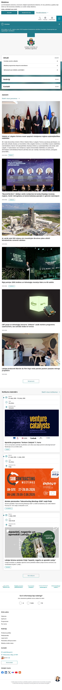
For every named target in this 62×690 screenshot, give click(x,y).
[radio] (21, 603)
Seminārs (8, 567)
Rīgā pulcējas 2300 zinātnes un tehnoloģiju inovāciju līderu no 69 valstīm (28, 282)
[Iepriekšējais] (3, 586)
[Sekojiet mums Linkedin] (6, 672)
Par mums (4, 624)
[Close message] (59, 24)
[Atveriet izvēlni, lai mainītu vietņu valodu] (45, 19)
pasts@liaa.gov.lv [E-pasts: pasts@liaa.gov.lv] (7, 652)
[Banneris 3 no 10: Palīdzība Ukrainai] (31, 586)
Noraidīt (9, 12)
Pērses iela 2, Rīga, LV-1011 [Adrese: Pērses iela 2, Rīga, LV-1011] (10, 654)
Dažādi (7, 449)
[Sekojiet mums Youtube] (16, 672)
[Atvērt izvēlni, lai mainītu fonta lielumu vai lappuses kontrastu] (52, 19)
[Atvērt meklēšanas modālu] (40, 19)
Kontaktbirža (8, 508)
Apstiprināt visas (26, 12)
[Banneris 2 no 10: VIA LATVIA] (19, 586)
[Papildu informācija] (9, 657)
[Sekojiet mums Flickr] (13, 672)
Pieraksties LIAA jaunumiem (8, 640)
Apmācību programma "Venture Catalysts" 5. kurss (23, 442)
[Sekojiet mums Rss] (20, 672)
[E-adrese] (4, 657)
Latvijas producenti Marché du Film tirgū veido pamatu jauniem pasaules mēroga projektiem (31, 369)
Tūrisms (11, 155)
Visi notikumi (31, 575)
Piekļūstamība (5, 635)
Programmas (4, 621)
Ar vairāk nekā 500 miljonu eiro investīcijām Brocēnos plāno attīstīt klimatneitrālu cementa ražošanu (26, 239)
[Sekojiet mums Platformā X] (9, 672)
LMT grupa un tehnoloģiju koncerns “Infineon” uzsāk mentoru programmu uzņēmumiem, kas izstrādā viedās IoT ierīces (28, 326)
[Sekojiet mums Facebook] (2, 672)
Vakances (3, 616)
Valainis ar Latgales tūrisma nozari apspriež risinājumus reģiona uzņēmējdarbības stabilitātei (31, 137)
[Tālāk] (59, 586)
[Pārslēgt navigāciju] (59, 18)
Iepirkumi (3, 619)
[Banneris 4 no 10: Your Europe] (43, 586)
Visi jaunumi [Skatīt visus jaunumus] (31, 381)
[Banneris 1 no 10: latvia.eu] (6, 586)
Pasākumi (12, 199)
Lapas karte (4, 638)
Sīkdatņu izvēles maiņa (7, 643)
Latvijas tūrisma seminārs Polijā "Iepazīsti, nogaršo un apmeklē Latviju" (30, 560)
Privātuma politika (6, 633)
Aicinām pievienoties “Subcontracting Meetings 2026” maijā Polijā (28, 501)
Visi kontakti (9, 662)
